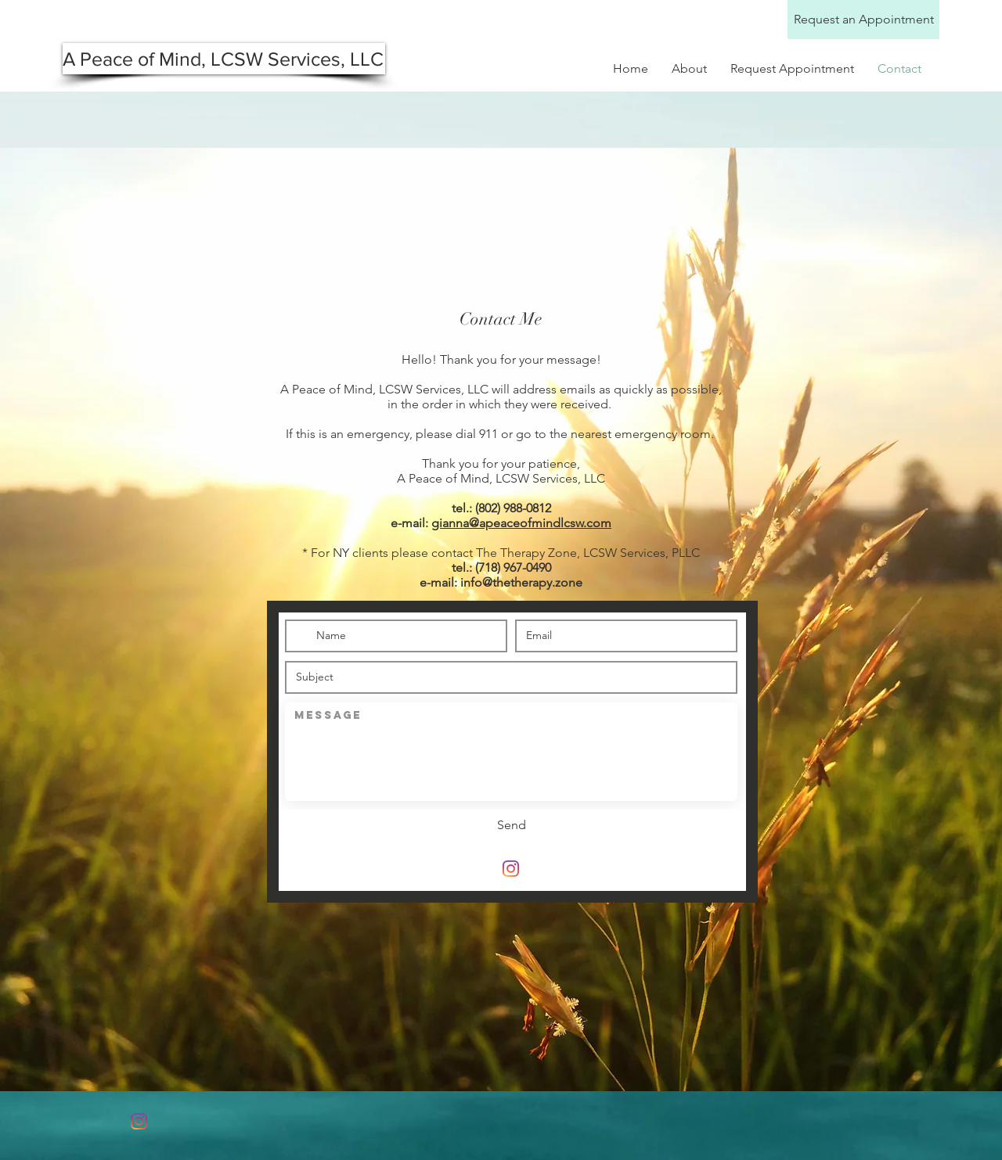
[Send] (511, 825)
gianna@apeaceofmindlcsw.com (521, 522)
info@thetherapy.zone (521, 582)
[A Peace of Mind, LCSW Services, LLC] (224, 58)
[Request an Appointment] (863, 19)
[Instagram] (511, 868)
